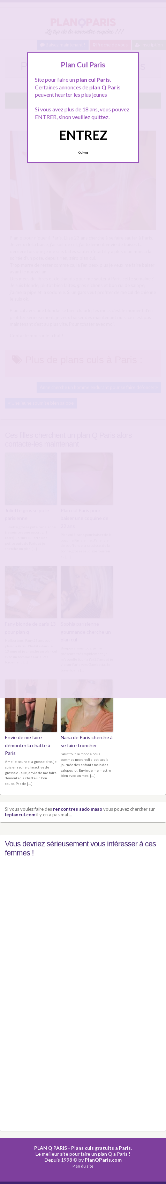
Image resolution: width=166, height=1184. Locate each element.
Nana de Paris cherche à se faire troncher (87, 741)
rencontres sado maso (77, 809)
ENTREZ (83, 134)
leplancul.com (20, 814)
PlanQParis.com (103, 1160)
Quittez (83, 152)
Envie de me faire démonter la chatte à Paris (27, 745)
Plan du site (83, 1166)
